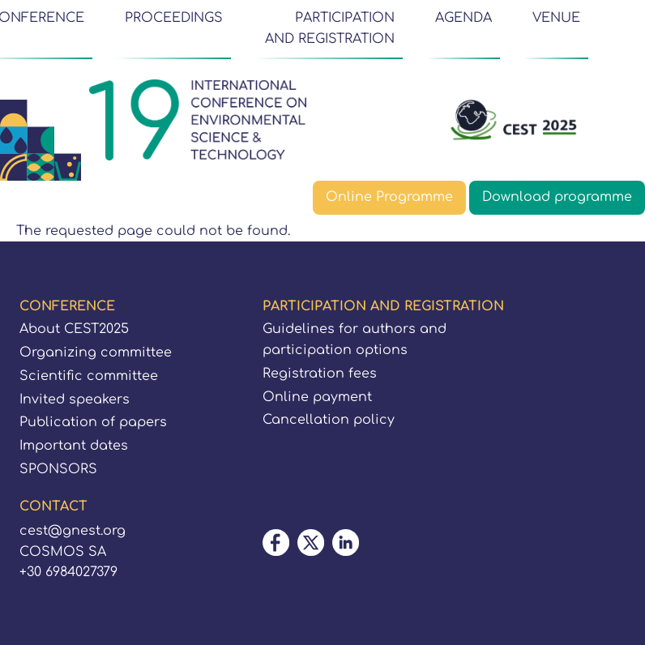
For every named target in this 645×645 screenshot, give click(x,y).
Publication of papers (93, 422)
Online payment (317, 397)
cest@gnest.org (72, 530)
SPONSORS (58, 469)
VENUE (556, 18)
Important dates (73, 445)
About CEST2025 (74, 329)
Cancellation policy (329, 419)
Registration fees (320, 373)
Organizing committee (95, 352)
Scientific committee (88, 376)
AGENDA (463, 18)
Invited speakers (74, 399)
